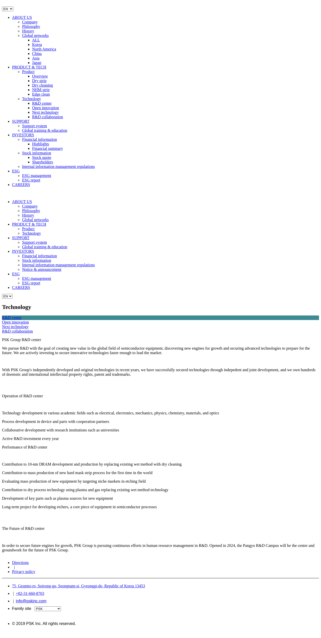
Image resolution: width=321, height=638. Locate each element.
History (28, 31)
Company (30, 22)
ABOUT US (22, 17)
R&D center (42, 103)
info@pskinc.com (31, 601)
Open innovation (45, 108)
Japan (36, 62)
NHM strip (41, 90)
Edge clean (41, 94)
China (37, 53)
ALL (36, 40)
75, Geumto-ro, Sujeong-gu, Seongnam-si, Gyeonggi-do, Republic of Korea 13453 (78, 586)
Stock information (36, 153)
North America (44, 49)
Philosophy (31, 26)
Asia (35, 58)
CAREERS (21, 184)
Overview (40, 76)
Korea (37, 44)
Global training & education (44, 130)
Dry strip (39, 81)
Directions (20, 562)
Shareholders (42, 162)
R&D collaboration (47, 117)
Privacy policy (23, 571)
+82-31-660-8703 (30, 593)
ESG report (31, 180)
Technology (31, 99)
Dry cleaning (42, 85)
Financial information (39, 139)
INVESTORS (23, 135)
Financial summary (47, 148)
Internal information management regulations (58, 166)
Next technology (45, 112)
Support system (34, 126)
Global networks (35, 35)
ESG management (36, 175)
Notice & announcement (41, 269)
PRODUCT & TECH (29, 67)
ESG (16, 171)
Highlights (40, 144)
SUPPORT (20, 121)
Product (28, 72)
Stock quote (41, 157)
